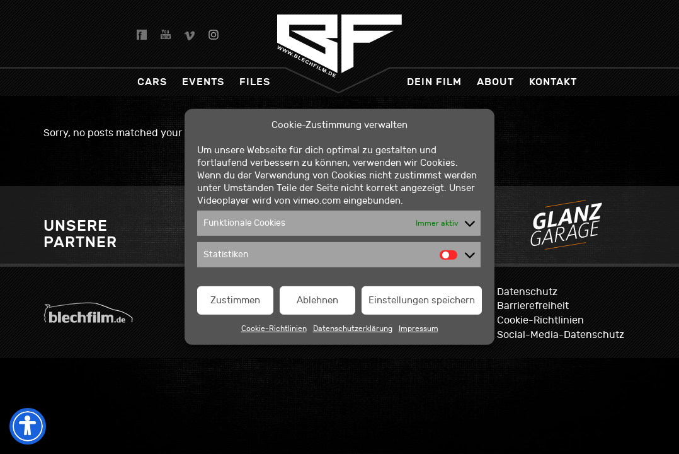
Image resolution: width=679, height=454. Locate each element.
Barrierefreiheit (533, 305)
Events (203, 82)
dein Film (434, 82)
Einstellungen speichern (421, 300)
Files (254, 82)
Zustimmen (235, 300)
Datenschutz (527, 292)
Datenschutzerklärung (352, 328)
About (495, 82)
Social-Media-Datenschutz (560, 334)
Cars (152, 82)
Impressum (418, 328)
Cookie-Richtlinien (274, 328)
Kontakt (553, 82)
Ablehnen (317, 300)
